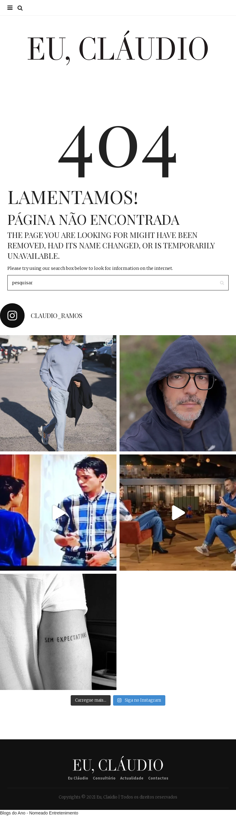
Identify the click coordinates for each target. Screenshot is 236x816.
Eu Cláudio (78, 778)
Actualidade (132, 778)
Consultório (104, 778)
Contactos (158, 778)
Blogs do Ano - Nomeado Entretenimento (39, 812)
